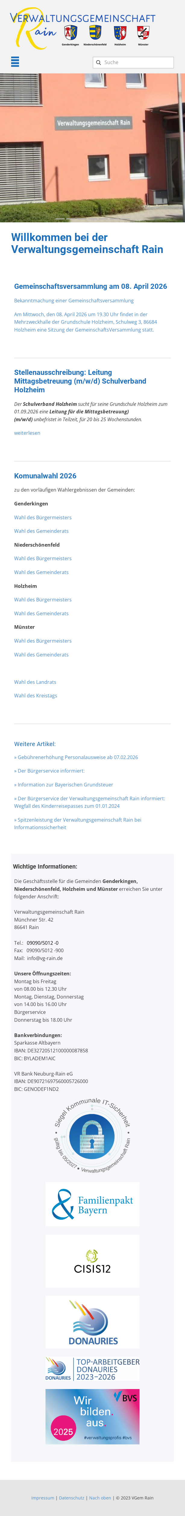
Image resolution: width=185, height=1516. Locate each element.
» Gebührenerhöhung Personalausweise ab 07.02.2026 (76, 757)
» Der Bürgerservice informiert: (49, 770)
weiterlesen (27, 433)
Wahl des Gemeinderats (41, 531)
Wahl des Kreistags (35, 695)
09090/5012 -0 (42, 943)
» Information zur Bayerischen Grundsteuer (63, 784)
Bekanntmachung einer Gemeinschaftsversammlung (74, 300)
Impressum (42, 1498)
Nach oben (100, 1498)
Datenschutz (71, 1498)
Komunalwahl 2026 (45, 476)
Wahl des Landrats (35, 682)
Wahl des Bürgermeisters (43, 517)
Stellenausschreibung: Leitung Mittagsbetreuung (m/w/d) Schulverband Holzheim (80, 381)
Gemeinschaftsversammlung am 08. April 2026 (90, 286)
